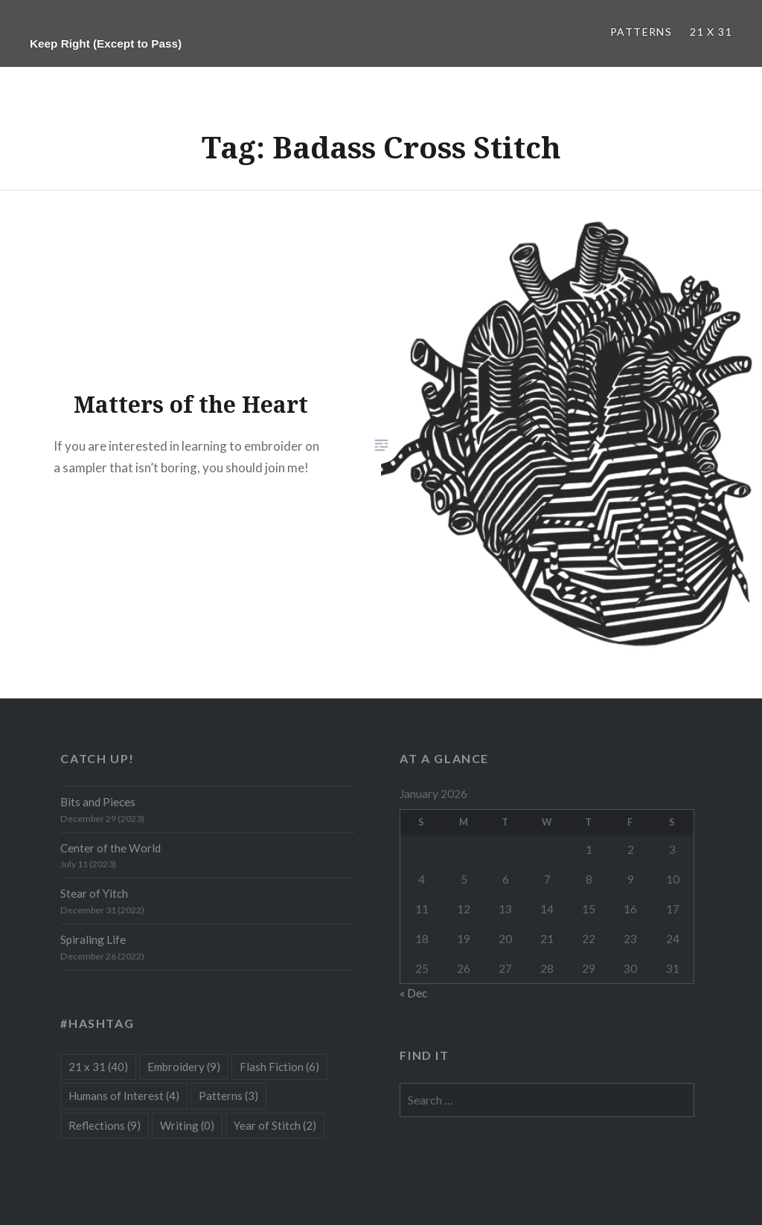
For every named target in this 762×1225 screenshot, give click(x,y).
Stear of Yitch (94, 893)
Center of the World (110, 848)
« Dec (413, 993)
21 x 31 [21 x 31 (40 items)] (98, 1066)
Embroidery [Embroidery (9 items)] (183, 1066)
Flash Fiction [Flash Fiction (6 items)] (279, 1066)
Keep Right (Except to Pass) (106, 43)
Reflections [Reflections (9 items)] (104, 1125)
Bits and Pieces (97, 801)
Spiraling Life (93, 939)
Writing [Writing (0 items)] (187, 1125)
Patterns (641, 31)
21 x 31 (711, 31)
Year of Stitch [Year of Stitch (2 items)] (275, 1125)
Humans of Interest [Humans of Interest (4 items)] (123, 1095)
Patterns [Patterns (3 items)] (228, 1095)
